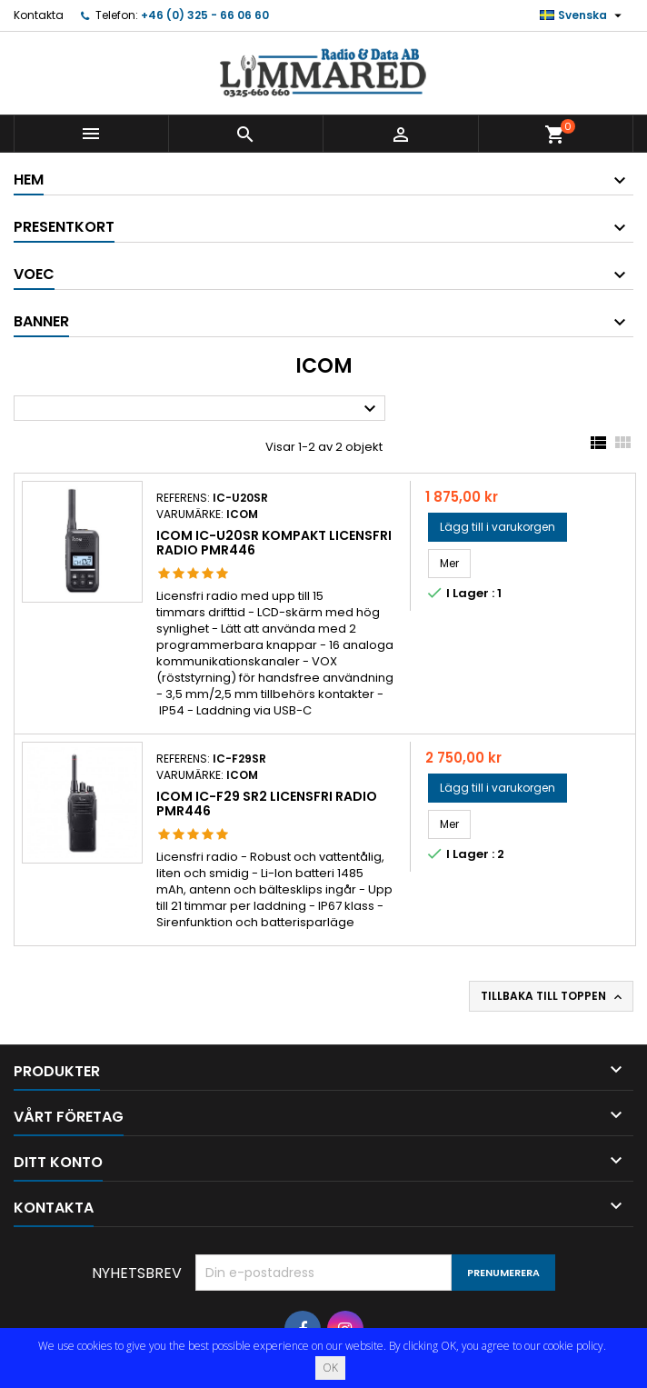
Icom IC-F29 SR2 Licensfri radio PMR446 (266, 803)
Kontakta (39, 15)
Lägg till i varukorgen (497, 526)
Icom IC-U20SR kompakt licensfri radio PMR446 (274, 542)
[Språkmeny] (583, 15)
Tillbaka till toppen (553, 996)
